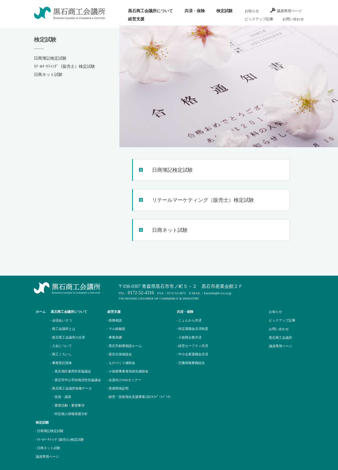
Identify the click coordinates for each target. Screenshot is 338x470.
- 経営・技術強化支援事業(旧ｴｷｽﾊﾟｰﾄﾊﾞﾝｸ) (138, 397)
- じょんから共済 (189, 320)
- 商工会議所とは (63, 329)
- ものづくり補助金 (121, 363)
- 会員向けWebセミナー (124, 380)
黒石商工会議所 (280, 338)
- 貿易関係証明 (118, 388)
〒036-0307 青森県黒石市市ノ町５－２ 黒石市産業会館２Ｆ (181, 286)
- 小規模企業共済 (189, 337)
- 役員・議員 (62, 397)
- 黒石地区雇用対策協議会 (72, 371)
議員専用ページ (289, 11)
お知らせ (252, 11)
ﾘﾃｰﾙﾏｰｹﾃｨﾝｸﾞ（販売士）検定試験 (64, 66)
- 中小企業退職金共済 (192, 354)
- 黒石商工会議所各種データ (71, 388)
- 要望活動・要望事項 (68, 405)
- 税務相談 (114, 320)
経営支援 (136, 19)
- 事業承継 (114, 337)
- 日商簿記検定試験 (49, 431)
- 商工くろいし (61, 354)
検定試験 (224, 11)
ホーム (41, 312)
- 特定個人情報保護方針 (70, 414)
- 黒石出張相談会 (119, 354)
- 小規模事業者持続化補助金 (128, 371)
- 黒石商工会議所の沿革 (67, 337)
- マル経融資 (116, 329)
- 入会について (61, 346)
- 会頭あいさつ (61, 320)
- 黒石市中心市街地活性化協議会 (77, 380)
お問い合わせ (293, 19)
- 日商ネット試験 (47, 448)
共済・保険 (194, 11)
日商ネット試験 (48, 74)
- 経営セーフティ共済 (192, 346)
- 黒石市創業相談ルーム (124, 346)
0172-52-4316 (141, 292)
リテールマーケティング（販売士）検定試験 (203, 200)
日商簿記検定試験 (50, 58)
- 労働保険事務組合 (190, 363)
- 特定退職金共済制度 (192, 329)
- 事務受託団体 (61, 363)
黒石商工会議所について (150, 11)
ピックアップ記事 (259, 19)
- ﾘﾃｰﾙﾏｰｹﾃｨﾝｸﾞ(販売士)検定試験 (59, 439)
